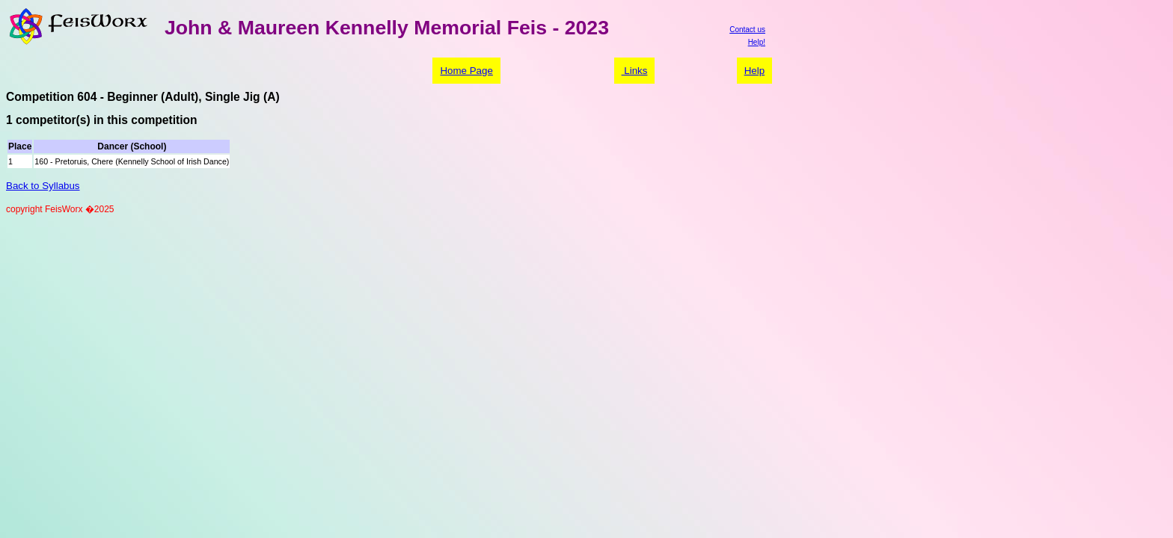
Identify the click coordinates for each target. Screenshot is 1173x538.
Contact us (747, 29)
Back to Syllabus (43, 185)
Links (635, 70)
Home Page (466, 70)
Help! (756, 42)
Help (754, 70)
